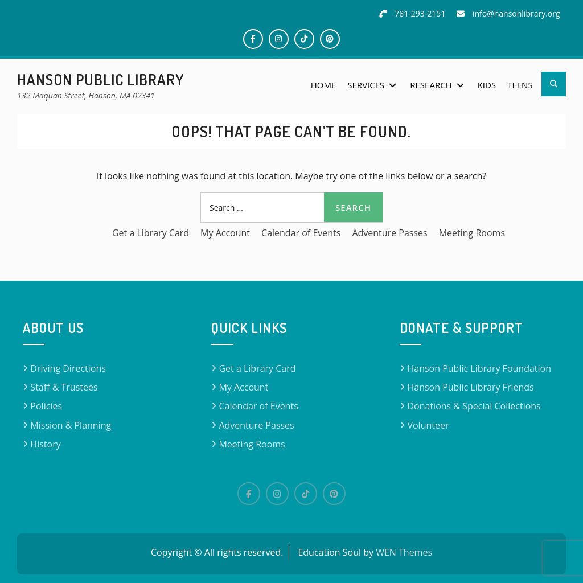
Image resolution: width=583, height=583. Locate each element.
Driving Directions (68, 368)
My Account (225, 233)
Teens (519, 85)
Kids (487, 85)
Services (365, 85)
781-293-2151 (420, 13)
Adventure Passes (389, 233)
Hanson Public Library (100, 79)
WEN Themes (404, 552)
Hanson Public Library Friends (470, 387)
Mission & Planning (70, 425)
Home (323, 85)
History (45, 444)
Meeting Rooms (472, 233)
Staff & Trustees (63, 387)
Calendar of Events (300, 233)
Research (430, 85)
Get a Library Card (150, 233)
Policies (46, 406)
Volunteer (428, 425)
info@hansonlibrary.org (516, 13)
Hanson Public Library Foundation (479, 368)
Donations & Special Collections (473, 406)
